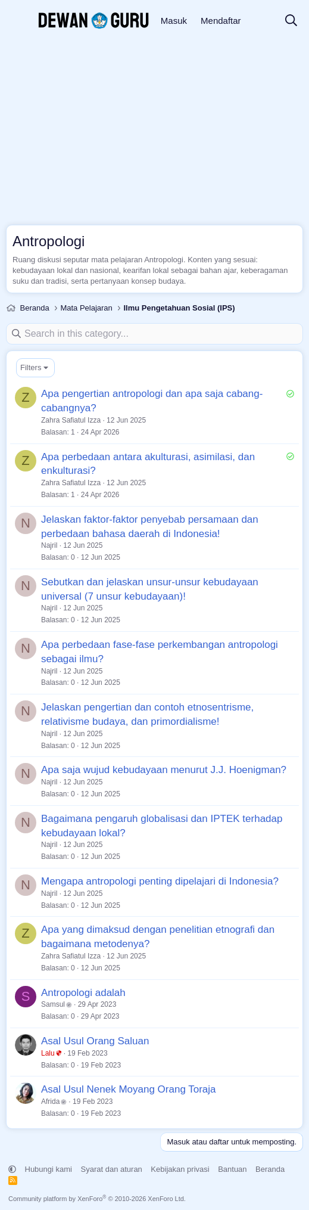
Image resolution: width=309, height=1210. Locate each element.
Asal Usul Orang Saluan (95, 1041)
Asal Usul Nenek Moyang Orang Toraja (128, 1089)
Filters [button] (30, 367)
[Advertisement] (154, 131)
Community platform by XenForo (97, 1198)
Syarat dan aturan (111, 1169)
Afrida (54, 1101)
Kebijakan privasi (180, 1169)
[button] (12, 1169)
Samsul (56, 1004)
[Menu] (16, 21)
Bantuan (232, 1169)
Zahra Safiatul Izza (71, 420)
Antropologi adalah (83, 992)
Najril (49, 545)
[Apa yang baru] (262, 21)
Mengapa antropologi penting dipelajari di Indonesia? (160, 881)
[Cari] (291, 21)
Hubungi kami (49, 1169)
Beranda (270, 1169)
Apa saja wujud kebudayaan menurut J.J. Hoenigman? (163, 769)
